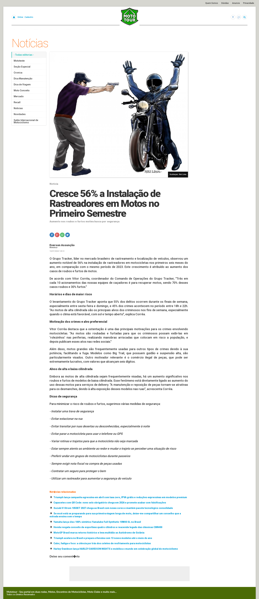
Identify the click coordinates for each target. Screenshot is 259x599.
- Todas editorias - (24, 54)
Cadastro (29, 17)
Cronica (18, 72)
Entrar (20, 17)
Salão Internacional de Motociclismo (26, 121)
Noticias (18, 108)
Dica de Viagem (22, 84)
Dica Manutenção (23, 78)
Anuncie (236, 3)
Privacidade (248, 3)
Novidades (20, 114)
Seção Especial (22, 66)
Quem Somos (211, 3)
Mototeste (19, 60)
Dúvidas (225, 3)
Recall (17, 102)
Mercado (19, 96)
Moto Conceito (22, 90)
